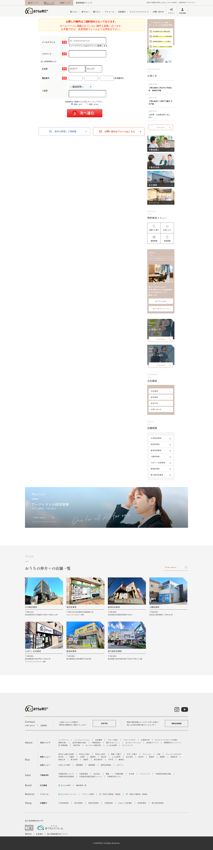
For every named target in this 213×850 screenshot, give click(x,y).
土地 (158, 754)
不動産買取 (119, 774)
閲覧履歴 (79, 765)
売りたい (85, 11)
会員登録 (182, 13)
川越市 (71, 757)
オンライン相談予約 (93, 745)
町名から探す (84, 754)
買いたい (74, 11)
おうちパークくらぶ (133, 743)
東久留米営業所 (157, 475)
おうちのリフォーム (161, 308)
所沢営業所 (155, 444)
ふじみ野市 (116, 757)
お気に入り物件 (64, 765)
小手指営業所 (156, 438)
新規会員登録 (176, 723)
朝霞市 (162, 757)
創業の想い (62, 743)
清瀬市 (85, 760)
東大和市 (74, 760)
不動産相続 (83, 774)
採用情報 (154, 397)
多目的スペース (152, 743)
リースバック (145, 774)
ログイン (171, 13)
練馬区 (121, 760)
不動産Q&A (96, 743)
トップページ (63, 740)
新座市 (151, 757)
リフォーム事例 (88, 794)
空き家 (131, 774)
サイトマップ (127, 745)
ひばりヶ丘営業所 (158, 462)
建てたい (97, 11)
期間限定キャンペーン (172, 743)
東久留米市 (98, 760)
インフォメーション (82, 740)
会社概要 (154, 391)
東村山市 (61, 760)
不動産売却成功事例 (66, 777)
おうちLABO (160, 301)
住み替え (96, 774)
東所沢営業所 (156, 450)
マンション (147, 754)
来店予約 (154, 403)
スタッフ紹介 (113, 740)
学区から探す (100, 754)
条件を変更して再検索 (62, 131)
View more (161, 127)
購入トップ (49, 2)
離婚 (107, 774)
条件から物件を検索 (66, 754)
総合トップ (33, 2)
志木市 (141, 757)
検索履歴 (91, 765)
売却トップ (65, 2)
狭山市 (103, 757)
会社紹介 (122, 11)
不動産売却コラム (114, 777)
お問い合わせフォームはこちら (117, 131)
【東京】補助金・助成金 (136, 794)
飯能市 (93, 757)
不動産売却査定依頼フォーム (90, 777)
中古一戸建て (132, 754)
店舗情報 (43, 725)
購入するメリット (113, 743)
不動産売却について (66, 774)
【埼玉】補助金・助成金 (109, 794)
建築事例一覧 (81, 785)
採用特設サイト (83, 2)
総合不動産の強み (79, 743)
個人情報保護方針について (57, 834)
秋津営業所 (155, 468)
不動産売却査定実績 (163, 774)
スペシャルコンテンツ (139, 11)
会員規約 (39, 834)
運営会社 (28, 834)
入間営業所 (155, 456)
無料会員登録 (106, 765)
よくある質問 (112, 745)
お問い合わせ (158, 11)
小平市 (110, 760)
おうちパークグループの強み (166, 740)
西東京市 (174, 757)
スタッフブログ (129, 740)
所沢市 (61, 757)
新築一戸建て (116, 754)
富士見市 (129, 757)
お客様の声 (145, 740)
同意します (76, 104)
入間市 (82, 757)
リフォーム (109, 11)
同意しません (92, 104)
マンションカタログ (173, 754)
